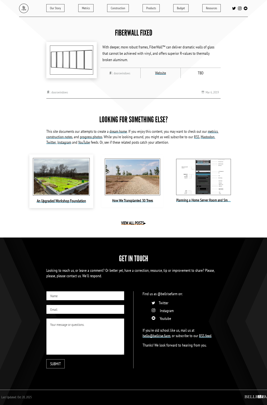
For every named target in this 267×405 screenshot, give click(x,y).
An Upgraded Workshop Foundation (61, 200)
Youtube (165, 318)
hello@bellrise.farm (156, 335)
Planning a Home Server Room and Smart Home (208, 200)
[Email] (85, 309)
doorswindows (122, 73)
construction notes (59, 136)
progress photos (91, 136)
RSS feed (205, 335)
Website (160, 72)
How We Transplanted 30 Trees (132, 200)
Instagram (64, 142)
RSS (196, 136)
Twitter (51, 142)
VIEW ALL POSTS (132, 223)
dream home (118, 131)
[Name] (85, 295)
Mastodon (208, 136)
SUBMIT (55, 363)
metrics (213, 131)
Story (55, 8)
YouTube (84, 142)
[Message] (85, 336)
